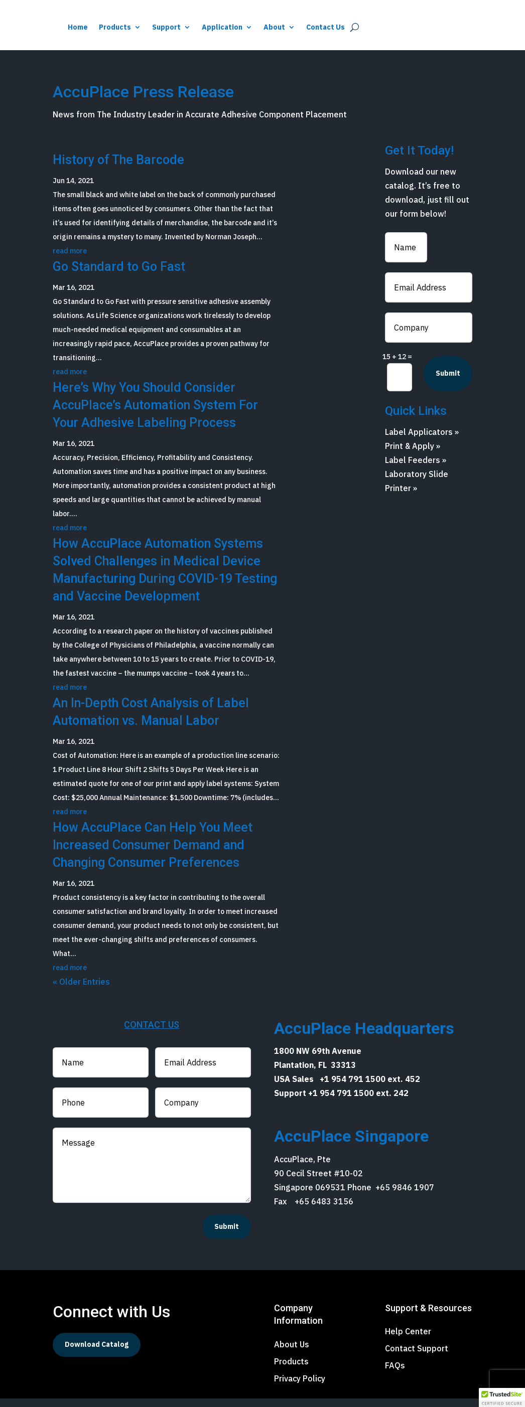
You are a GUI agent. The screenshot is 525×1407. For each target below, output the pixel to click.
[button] (502, 1397)
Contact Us (451, 27)
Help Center (408, 1340)
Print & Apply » (412, 454)
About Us (291, 1353)
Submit (448, 381)
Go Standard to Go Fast (119, 275)
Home (204, 27)
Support (292, 27)
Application (348, 27)
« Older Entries (81, 990)
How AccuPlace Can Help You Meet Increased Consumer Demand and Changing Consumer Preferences (152, 853)
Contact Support (416, 1357)
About (400, 27)
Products (241, 27)
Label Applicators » (422, 440)
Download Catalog (96, 1352)
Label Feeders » (415, 468)
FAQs (395, 1374)
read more (70, 259)
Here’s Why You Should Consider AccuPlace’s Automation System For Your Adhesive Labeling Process (155, 413)
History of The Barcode (118, 168)
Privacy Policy (299, 1387)
